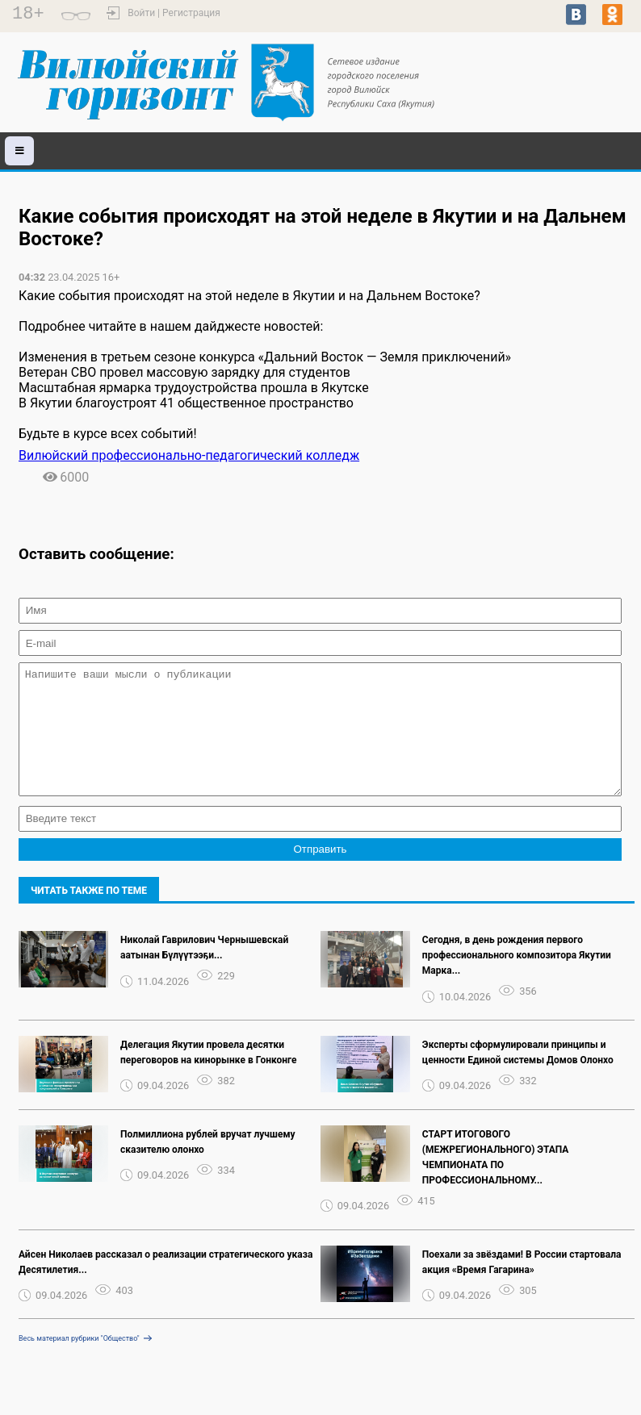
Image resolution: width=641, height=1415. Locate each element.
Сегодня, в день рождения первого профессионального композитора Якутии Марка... (516, 979)
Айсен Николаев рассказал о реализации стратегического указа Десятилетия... (165, 1286)
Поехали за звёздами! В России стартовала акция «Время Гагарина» (522, 1286)
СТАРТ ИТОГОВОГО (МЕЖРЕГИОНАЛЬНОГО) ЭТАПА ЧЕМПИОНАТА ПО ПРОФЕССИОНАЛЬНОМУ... (495, 1181)
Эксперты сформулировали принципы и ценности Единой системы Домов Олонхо (518, 1076)
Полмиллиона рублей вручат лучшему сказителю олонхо (207, 1166)
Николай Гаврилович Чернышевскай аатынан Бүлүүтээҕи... (204, 971)
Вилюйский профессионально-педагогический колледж (189, 455)
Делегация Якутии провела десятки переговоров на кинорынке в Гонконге (208, 1076)
